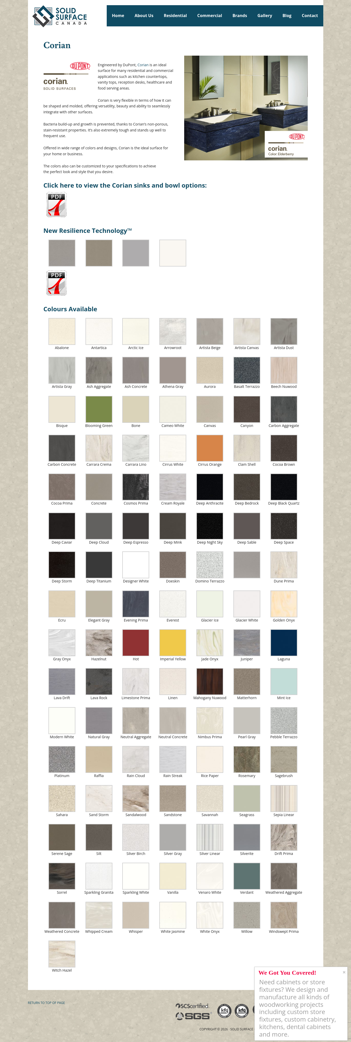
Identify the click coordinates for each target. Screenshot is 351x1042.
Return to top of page (46, 1003)
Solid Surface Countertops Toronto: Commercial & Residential (30, 15)
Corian (143, 64)
